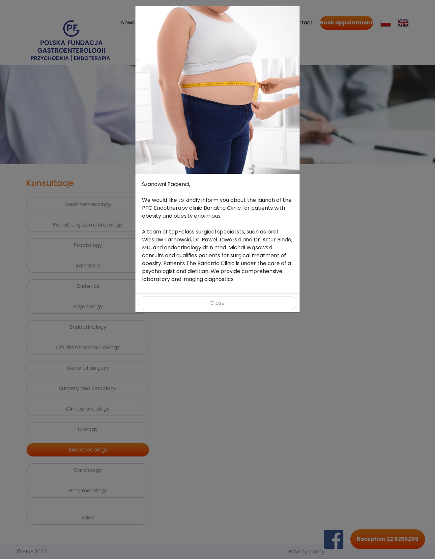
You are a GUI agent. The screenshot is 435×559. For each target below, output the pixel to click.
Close (217, 303)
